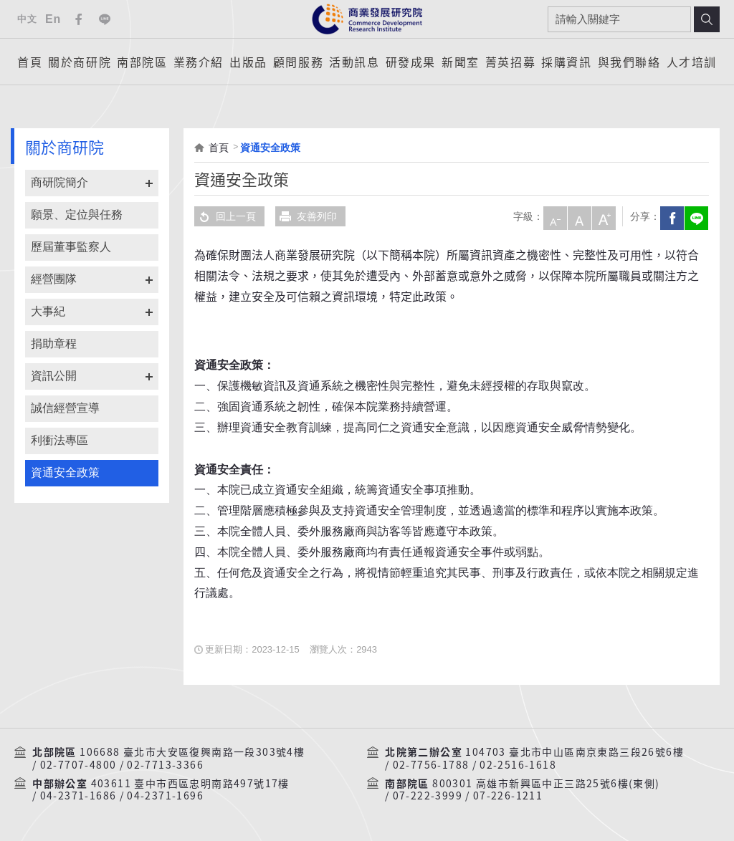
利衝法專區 (59, 440)
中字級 (578, 216)
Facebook (79, 19)
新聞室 (461, 61)
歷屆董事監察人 (71, 247)
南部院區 (142, 61)
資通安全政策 (65, 472)
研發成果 (411, 61)
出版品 (248, 61)
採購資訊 (566, 61)
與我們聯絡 (629, 61)
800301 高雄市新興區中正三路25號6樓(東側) (545, 783)
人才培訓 (692, 61)
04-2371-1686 (78, 795)
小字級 (553, 216)
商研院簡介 (59, 182)
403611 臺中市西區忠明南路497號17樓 (190, 783)
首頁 (29, 61)
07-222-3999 (427, 795)
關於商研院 (79, 61)
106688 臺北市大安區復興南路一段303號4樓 (192, 752)
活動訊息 (354, 61)
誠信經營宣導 (65, 408)
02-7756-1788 (431, 765)
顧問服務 (298, 61)
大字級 (602, 216)
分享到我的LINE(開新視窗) (695, 216)
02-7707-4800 (78, 765)
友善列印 (306, 216)
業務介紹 (198, 61)
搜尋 (707, 19)
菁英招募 (510, 61)
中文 (27, 19)
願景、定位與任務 (77, 214)
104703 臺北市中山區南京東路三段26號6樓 (574, 752)
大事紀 (48, 311)
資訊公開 (54, 376)
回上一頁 (225, 216)
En (53, 19)
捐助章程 (54, 343)
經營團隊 (54, 279)
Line (105, 19)
